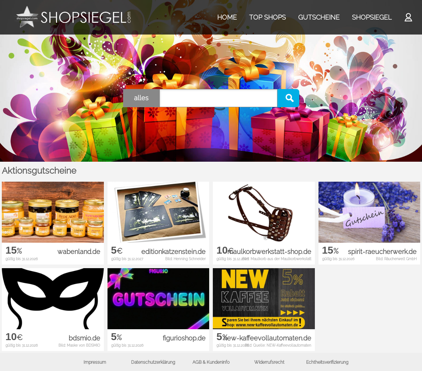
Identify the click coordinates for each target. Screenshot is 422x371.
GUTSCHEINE (319, 17)
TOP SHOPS (267, 17)
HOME (227, 17)
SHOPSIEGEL (371, 17)
